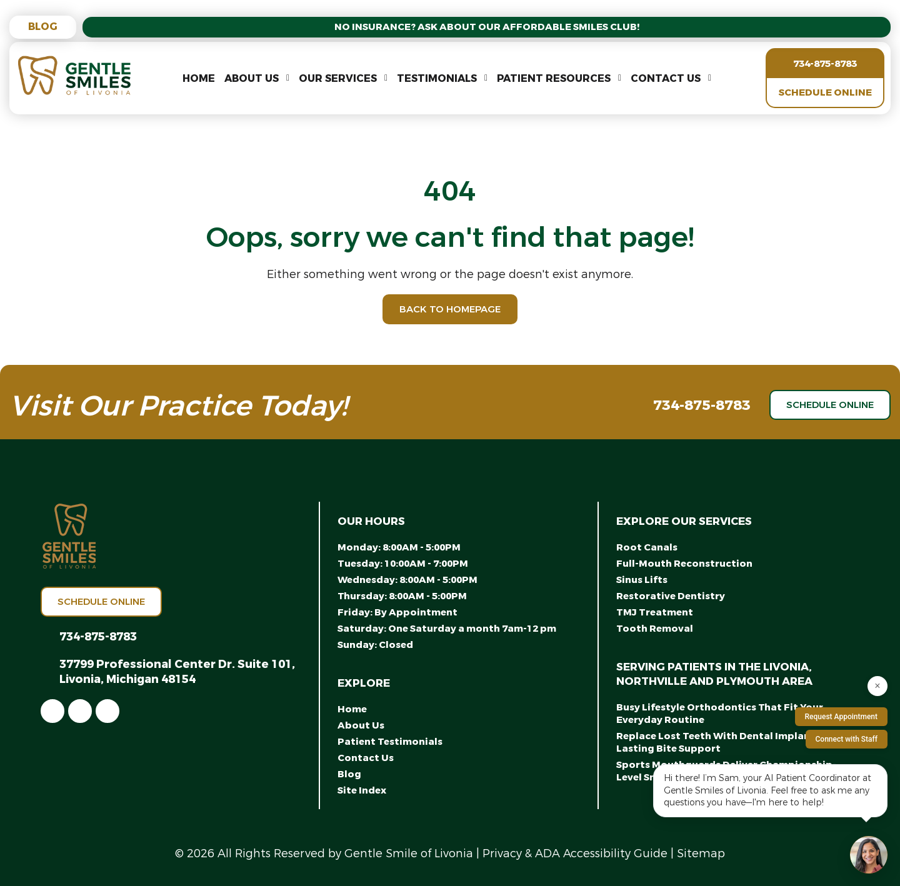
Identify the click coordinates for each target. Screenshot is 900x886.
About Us (251, 78)
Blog (43, 26)
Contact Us (666, 78)
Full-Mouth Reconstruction (684, 563)
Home (198, 78)
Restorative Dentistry (670, 596)
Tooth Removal (654, 628)
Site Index (362, 790)
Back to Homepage (450, 309)
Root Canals (647, 547)
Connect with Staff (847, 739)
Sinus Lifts (642, 580)
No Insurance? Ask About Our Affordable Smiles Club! (486, 27)
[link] (52, 711)
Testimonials (437, 78)
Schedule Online (825, 92)
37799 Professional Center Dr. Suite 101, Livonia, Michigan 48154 (177, 672)
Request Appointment (841, 716)
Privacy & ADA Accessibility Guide (575, 853)
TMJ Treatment (654, 612)
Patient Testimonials (390, 741)
